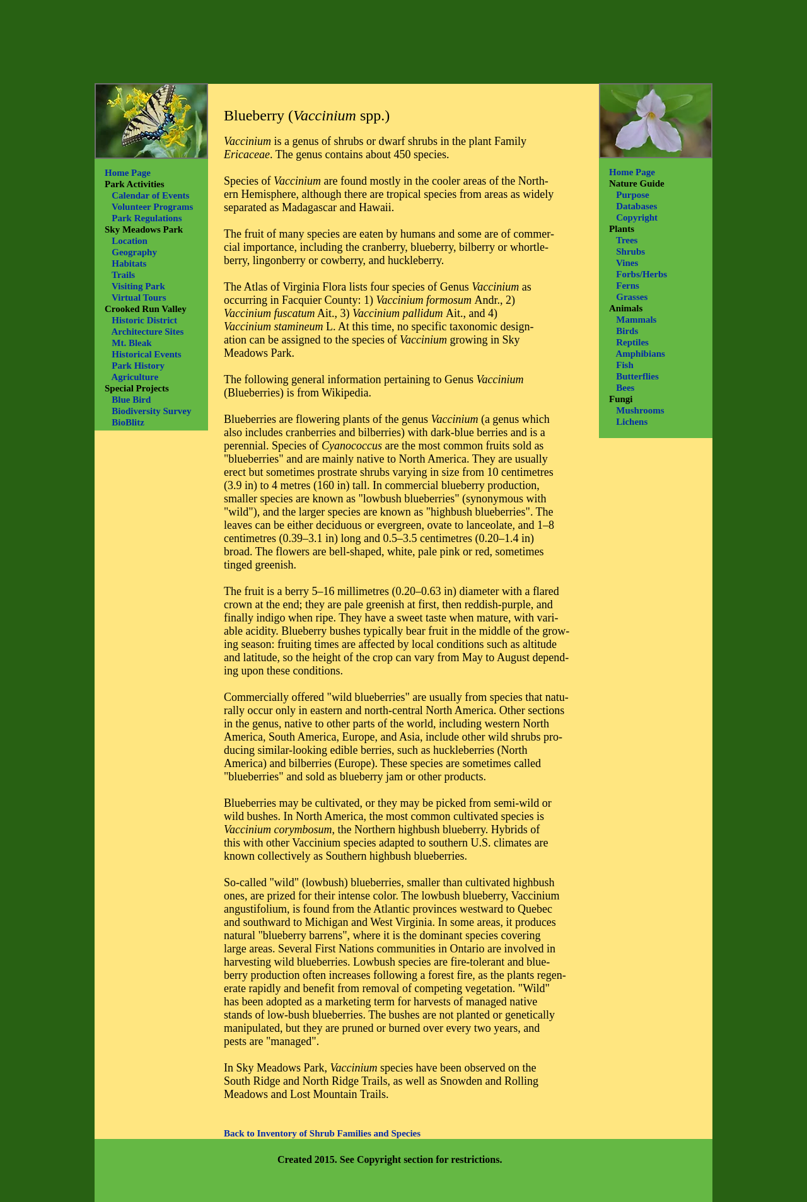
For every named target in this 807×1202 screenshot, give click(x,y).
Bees (625, 388)
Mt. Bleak (131, 343)
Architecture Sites (147, 332)
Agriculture (134, 377)
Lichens (631, 422)
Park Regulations (147, 218)
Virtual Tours (139, 297)
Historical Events (146, 354)
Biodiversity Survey (151, 411)
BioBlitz (128, 422)
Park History (138, 366)
